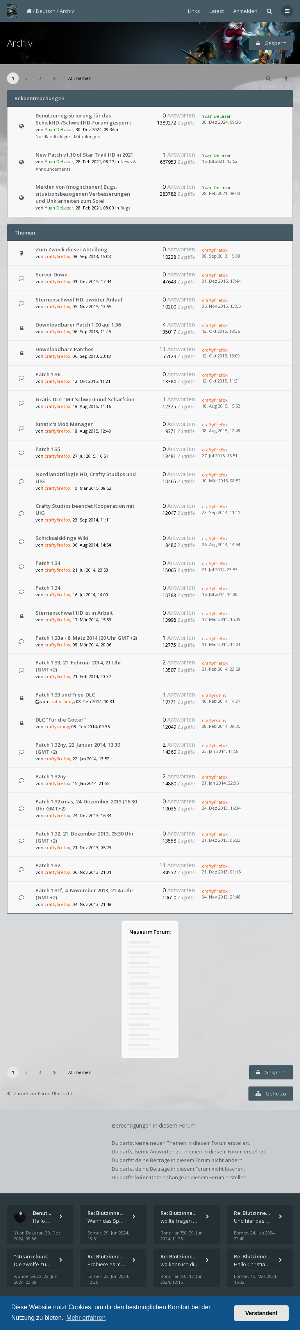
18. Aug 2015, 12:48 (221, 430)
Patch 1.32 (48, 865)
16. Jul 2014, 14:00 (220, 594)
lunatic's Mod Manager (64, 424)
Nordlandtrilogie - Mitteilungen (68, 136)
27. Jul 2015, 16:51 (220, 455)
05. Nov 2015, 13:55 (221, 306)
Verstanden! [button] (261, 1313)
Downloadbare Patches (64, 349)
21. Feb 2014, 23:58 (221, 669)
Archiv (67, 10)
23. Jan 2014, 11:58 (220, 751)
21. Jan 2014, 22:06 (220, 783)
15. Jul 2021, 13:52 (220, 161)
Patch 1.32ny (51, 776)
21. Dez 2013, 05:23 (221, 840)
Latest (216, 10)
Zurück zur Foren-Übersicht (39, 1093)
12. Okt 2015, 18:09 (221, 356)
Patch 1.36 (48, 374)
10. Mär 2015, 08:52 (221, 481)
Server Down (52, 274)
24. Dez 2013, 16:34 (221, 808)
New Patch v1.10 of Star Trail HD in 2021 (84, 154)
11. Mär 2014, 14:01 (221, 644)
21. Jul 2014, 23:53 (220, 569)
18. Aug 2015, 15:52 (221, 406)
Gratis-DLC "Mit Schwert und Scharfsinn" (86, 399)
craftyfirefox (57, 256)
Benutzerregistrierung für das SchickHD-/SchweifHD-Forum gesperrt (83, 119)
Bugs (125, 208)
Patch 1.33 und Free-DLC (65, 694)
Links (194, 10)
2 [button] (26, 78)
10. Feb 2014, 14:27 (221, 701)
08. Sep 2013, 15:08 (221, 256)
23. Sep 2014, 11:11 (221, 512)
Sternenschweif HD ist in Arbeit (74, 612)
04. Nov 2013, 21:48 (221, 897)
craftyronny (61, 701)
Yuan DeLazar (59, 129)
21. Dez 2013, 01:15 (221, 872)
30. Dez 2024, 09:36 (221, 122)
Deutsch (45, 10)
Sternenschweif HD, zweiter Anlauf (79, 299)
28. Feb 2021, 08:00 (221, 193)
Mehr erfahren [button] (86, 1317)
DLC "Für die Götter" (61, 719)
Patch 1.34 (48, 563)
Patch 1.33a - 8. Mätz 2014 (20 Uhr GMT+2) (86, 637)
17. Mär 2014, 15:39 (221, 619)
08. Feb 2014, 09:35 (221, 726)
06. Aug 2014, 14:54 (221, 544)
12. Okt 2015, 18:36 (221, 331)
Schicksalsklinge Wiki (62, 537)
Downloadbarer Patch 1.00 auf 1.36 (78, 324)
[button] (55, 78)
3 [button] (40, 78)
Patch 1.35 (48, 449)
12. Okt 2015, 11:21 (221, 381)
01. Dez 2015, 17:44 (221, 281)
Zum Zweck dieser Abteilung (71, 249)
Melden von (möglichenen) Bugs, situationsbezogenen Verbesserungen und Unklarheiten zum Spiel (83, 193)
